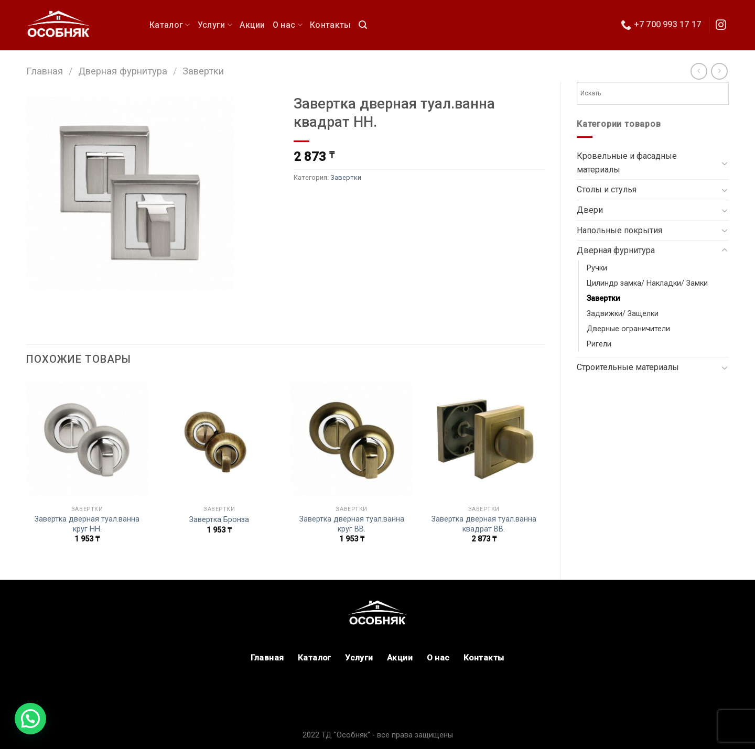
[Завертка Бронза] (219, 439)
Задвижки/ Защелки (623, 313)
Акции (252, 25)
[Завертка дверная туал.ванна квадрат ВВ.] (484, 439)
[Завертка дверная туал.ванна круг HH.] (87, 439)
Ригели (599, 344)
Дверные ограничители (628, 328)
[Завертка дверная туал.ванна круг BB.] (351, 439)
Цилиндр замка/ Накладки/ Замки (647, 283)
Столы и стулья (607, 189)
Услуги (215, 25)
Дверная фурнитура (122, 71)
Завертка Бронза (219, 519)
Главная (44, 71)
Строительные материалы (628, 367)
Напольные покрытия (619, 230)
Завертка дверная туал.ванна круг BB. (351, 524)
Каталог (169, 25)
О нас (288, 25)
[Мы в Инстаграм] (721, 25)
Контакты (330, 25)
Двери (590, 210)
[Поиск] (363, 25)
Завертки (203, 71)
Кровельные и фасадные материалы (627, 163)
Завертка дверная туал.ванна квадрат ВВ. (484, 524)
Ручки (597, 268)
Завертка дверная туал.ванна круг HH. (87, 524)
